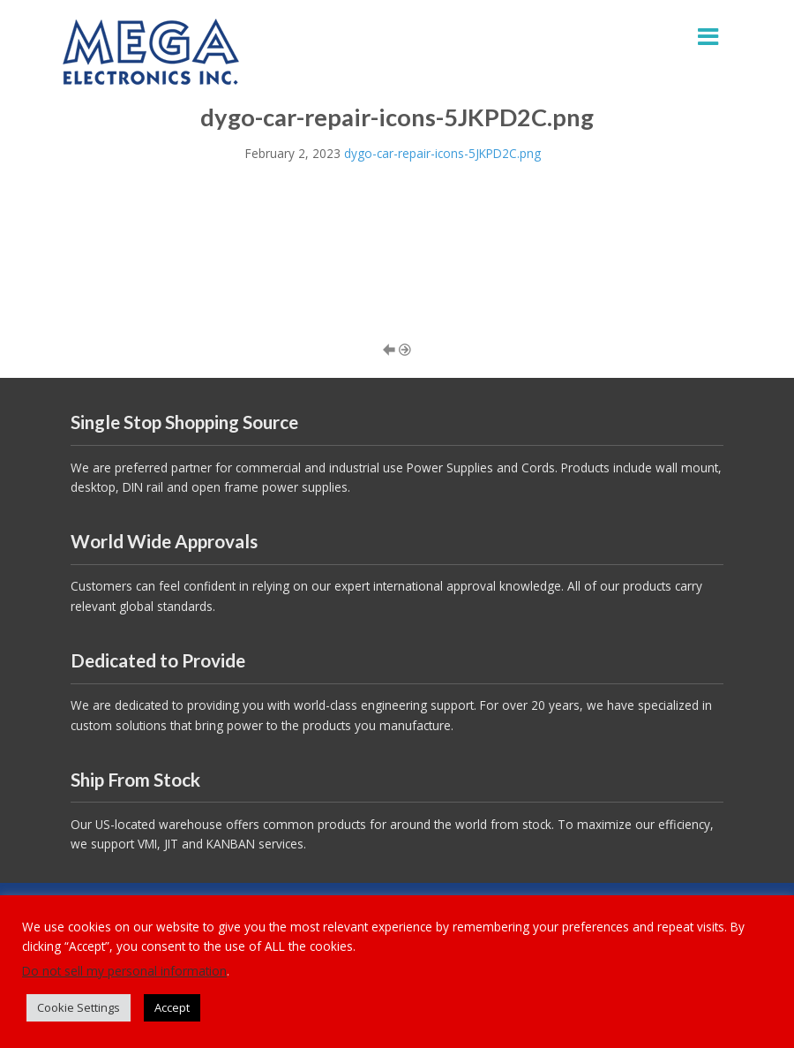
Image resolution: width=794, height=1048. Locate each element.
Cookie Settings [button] (78, 1007)
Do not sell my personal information (124, 970)
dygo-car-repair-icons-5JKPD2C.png (442, 153)
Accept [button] (172, 1007)
